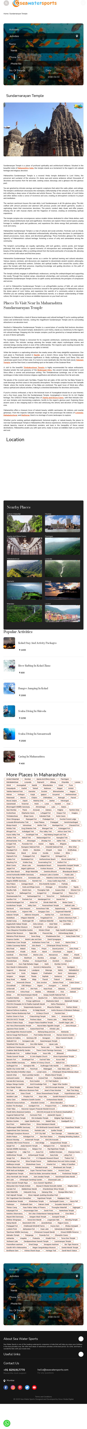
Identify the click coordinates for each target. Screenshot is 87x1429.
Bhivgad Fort (11, 857)
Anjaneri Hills (27, 937)
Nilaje (34, 1004)
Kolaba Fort (10, 884)
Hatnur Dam (11, 1125)
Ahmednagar (40, 832)
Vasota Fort (60, 924)
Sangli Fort (10, 1171)
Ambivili (65, 1011)
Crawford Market (12, 1023)
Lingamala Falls (53, 1245)
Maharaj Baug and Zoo (46, 1057)
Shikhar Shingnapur (13, 1245)
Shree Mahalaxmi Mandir (45, 1149)
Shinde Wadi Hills (50, 927)
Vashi (46, 989)
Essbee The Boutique (14, 1131)
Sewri (8, 1008)
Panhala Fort (27, 924)
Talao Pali (59, 1072)
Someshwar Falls (42, 934)
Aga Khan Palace (65, 946)
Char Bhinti (69, 1239)
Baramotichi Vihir (29, 1248)
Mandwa (37, 875)
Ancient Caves (63, 1196)
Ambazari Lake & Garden (49, 900)
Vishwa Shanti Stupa (32, 1276)
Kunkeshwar (11, 838)
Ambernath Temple (32, 1165)
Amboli (71, 813)
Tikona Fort (73, 918)
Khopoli (49, 875)
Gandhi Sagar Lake (66, 1048)
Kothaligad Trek (28, 857)
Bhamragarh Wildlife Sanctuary (18, 832)
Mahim (60, 995)
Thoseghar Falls (43, 915)
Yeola (59, 992)
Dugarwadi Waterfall (63, 937)
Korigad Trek (11, 869)
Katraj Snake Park (73, 961)
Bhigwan (63, 869)
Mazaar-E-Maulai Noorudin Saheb (49, 1211)
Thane (24, 835)
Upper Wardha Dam (32, 1146)
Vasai (60, 875)
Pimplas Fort (28, 1122)
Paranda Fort (44, 1260)
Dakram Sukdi (43, 1229)
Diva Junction (42, 1008)
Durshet (44, 816)
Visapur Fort (61, 838)
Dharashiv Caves (61, 1260)
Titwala (33, 1001)
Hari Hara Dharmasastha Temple (18, 1051)
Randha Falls (11, 915)
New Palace (11, 909)
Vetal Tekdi (53, 949)
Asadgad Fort (11, 1177)
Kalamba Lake (73, 1159)
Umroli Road (75, 1014)
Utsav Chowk (25, 1118)
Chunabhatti (11, 1011)
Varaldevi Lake (12, 1122)
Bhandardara (48, 810)
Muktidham (10, 943)
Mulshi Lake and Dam (33, 964)
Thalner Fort (69, 1183)
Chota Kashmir (12, 1032)
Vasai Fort (29, 1023)
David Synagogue (54, 964)
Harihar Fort (49, 940)
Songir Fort (10, 1183)
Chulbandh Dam (26, 1229)
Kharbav (26, 986)
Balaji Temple (68, 1044)
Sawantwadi (11, 829)
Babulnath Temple (71, 1026)
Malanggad (47, 1094)
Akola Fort (33, 927)
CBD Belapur (26, 1011)
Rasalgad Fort (11, 875)
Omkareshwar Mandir (55, 1125)
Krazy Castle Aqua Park (56, 906)
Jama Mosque (71, 1051)
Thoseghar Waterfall (59, 1232)
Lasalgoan (35, 995)
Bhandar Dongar (65, 893)
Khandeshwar (11, 986)
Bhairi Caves (11, 890)
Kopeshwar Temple (72, 1152)
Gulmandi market (12, 1103)
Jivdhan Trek (11, 863)
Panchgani (65, 804)
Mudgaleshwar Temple (14, 1199)
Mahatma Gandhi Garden (31, 1125)
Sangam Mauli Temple (37, 1242)
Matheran (47, 813)
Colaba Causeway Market (16, 971)
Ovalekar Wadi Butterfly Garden (18, 1075)
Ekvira (73, 906)
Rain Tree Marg (73, 1115)
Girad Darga (33, 1269)
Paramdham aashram (14, 1269)
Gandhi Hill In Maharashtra (16, 1273)
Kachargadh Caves (57, 1226)
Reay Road (10, 1004)
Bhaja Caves (29, 841)
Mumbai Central (60, 989)
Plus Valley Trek (46, 857)
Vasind (40, 869)
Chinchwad (57, 977)
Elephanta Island (52, 1026)
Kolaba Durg (27, 887)
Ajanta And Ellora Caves (46, 804)
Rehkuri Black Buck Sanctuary (17, 1192)
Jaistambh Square (54, 1140)
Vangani (22, 1001)
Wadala (38, 1017)
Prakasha (36, 1263)
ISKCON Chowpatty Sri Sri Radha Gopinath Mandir (25, 1029)
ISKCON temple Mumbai (54, 1112)
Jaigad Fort (10, 893)
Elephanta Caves (28, 838)
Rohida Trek (11, 853)
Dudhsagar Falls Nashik (50, 1091)
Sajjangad (76, 1232)
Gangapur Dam (44, 937)
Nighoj (51, 869)
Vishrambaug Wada (65, 958)
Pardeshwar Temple (69, 1199)
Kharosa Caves (74, 1177)
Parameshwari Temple (50, 930)
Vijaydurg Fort (11, 887)
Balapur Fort (37, 1174)
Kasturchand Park (37, 1054)
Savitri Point (48, 1236)
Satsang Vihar (47, 1217)
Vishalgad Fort (28, 1162)
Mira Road (10, 974)
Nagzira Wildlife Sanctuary (16, 906)
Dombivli (56, 986)
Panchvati (33, 1094)
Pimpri (44, 974)
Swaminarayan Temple (48, 1066)
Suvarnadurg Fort (44, 887)
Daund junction (58, 974)
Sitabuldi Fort (11, 1066)
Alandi (44, 977)
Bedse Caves (68, 927)
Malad (66, 980)
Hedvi (36, 829)
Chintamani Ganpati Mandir (44, 1257)
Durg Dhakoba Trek (29, 853)
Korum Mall (60, 1085)
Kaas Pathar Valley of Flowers (34, 1232)
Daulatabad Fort (27, 884)
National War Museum (14, 958)
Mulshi (25, 875)
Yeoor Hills (47, 1078)
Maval (23, 878)
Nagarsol (9, 995)
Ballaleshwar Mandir (29, 1214)
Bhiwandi (60, 1078)
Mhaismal (29, 1103)
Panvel (73, 823)
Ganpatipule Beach (44, 890)
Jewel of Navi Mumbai (52, 1115)
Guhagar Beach (27, 909)
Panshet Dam (60, 1038)
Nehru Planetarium (58, 1029)
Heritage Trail (51, 1276)
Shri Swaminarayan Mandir (27, 1020)
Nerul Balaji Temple (13, 1112)
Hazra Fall (74, 1226)
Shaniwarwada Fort (13, 921)
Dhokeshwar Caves (33, 1189)
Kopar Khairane (12, 983)
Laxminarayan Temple (62, 1266)
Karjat (32, 820)
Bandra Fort (42, 1023)
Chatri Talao (11, 1134)
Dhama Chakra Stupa (14, 1048)
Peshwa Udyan (35, 1044)
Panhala (65, 909)
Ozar (68, 829)
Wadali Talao (50, 1146)
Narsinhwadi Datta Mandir (65, 1202)
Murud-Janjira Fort (68, 884)
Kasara (65, 983)
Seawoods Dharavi (24, 1008)
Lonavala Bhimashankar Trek (17, 847)
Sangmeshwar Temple (58, 1168)
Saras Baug (35, 961)
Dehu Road (74, 974)
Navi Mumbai (11, 835)
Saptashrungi (60, 934)
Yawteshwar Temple (66, 1236)
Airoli (22, 1014)
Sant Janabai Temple (42, 1202)
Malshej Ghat (38, 826)
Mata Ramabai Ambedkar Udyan (18, 1097)
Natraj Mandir (11, 1248)
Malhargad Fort (25, 918)
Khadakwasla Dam (53, 961)
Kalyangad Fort (12, 1236)
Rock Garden (35, 1106)
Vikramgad (65, 826)
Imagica (75, 838)
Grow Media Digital (66, 1424)
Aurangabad (21, 810)
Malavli (22, 974)
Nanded (58, 829)
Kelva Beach (72, 1075)
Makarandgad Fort (44, 863)
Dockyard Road (41, 986)
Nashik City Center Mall (15, 1094)
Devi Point (10, 1149)
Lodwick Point (11, 1254)
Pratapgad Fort (12, 1251)
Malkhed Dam (25, 1149)
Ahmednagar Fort (13, 1186)
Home (6, 14)
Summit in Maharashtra (42, 992)
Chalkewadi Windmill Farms (34, 1251)
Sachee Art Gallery (13, 1063)
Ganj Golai (54, 1180)
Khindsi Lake (54, 1054)
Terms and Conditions (43, 1422)
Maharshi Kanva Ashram (15, 1128)
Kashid (24, 813)
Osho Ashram (38, 949)
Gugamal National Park (15, 1140)
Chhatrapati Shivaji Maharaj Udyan (65, 1097)
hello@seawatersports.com (52, 1395)
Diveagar (49, 912)
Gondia (45, 878)
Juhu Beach (36, 971)
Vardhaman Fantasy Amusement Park (20, 1072)
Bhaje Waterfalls (32, 897)
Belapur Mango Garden (15, 1109)
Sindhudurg (72, 875)
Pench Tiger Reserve (14, 903)
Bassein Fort (11, 1085)
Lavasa (77, 807)
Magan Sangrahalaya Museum (44, 1273)
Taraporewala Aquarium (32, 1032)
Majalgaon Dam (63, 1223)
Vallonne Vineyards (32, 940)
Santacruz (58, 1001)
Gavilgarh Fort (34, 1131)
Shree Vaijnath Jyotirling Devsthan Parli (43, 1220)
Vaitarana (61, 1014)
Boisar (8, 1020)
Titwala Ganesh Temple (15, 1081)
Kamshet (32, 816)
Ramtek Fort (37, 906)
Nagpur (72, 816)
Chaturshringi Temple (38, 1041)
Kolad (61, 810)
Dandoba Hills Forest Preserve (18, 1168)
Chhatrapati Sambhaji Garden (31, 1205)
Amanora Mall (67, 1041)
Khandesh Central (37, 1128)
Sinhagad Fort (61, 881)
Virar (62, 1017)
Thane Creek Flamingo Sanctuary (49, 1075)
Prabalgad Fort (48, 844)
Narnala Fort (65, 1171)
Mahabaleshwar (12, 807)
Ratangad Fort (31, 844)
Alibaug (53, 807)
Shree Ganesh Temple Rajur (17, 1208)
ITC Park (9, 1115)
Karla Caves (60, 841)
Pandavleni (75, 934)
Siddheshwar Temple (14, 1180)
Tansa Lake (45, 1072)
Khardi (76, 980)
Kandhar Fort (11, 924)
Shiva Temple (75, 1112)
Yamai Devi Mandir (34, 1245)
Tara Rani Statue (46, 1162)
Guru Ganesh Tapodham (43, 1208)
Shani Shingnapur (13, 844)
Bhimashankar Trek (13, 866)
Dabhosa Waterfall (46, 946)
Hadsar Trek (76, 866)
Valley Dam (32, 930)
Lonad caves (42, 1097)
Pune (71, 810)
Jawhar (52, 826)
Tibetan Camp (11, 1232)
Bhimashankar (58, 816)
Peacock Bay (47, 958)
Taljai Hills (33, 958)
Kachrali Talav (45, 1085)
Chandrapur (10, 878)
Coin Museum (65, 940)
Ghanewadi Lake (54, 1205)
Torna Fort (50, 921)
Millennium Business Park (29, 1115)
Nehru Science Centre (61, 1023)
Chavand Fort (74, 850)
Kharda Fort (51, 1189)
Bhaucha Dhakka (53, 1032)
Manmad (22, 995)
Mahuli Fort (60, 1088)
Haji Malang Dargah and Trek (55, 860)
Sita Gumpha (11, 937)
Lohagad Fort (46, 838)
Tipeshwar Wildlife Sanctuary (17, 1257)
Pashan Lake (52, 952)
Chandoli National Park (54, 872)
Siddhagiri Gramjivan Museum (17, 1159)
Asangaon (52, 1011)
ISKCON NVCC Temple (15, 1044)
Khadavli (76, 983)
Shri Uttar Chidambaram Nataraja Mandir (44, 1239)
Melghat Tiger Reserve (62, 1143)
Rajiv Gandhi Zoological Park (67, 955)
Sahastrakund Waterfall (63, 1254)
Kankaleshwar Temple (14, 1226)
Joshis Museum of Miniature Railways (65, 1035)
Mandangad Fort (44, 924)
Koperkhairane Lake (72, 1118)
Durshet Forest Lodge (68, 844)
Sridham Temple (68, 1131)
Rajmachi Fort (11, 881)
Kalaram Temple (12, 940)
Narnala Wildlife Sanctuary (16, 1174)
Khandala (65, 807)
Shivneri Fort (75, 915)
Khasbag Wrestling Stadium (68, 1162)
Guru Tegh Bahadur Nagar (29, 989)
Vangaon (9, 1001)
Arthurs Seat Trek (64, 857)
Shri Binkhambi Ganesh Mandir (48, 1152)
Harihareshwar (71, 820)
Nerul (60, 998)
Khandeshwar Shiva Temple (53, 1214)
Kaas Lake (45, 1254)
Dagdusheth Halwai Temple (16, 949)
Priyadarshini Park (13, 1026)
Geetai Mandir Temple (70, 1273)
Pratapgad (54, 847)
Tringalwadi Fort (46, 943)
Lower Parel (11, 998)
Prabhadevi (48, 998)
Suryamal (55, 820)
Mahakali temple (41, 1192)
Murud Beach (11, 912)
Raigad (59, 813)
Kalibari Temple (31, 1078)
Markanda (65, 1057)
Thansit (45, 1004)
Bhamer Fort (25, 1183)
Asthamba (10, 1263)
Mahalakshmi (74, 995)
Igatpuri (43, 820)
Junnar (34, 878)
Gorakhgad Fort (28, 1085)
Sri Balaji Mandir (39, 1035)
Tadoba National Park (14, 816)
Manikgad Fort (57, 850)
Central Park (43, 1103)
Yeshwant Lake (12, 1266)
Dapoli (25, 826)
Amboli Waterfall (12, 804)
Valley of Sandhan (68, 1189)
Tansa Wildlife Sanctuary (15, 1088)
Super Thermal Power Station (41, 1196)
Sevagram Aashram (51, 1269)
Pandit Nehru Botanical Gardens (18, 1137)
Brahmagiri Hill (28, 946)
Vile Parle (33, 1014)
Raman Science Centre (65, 1060)
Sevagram (46, 1063)
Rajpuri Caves (63, 1248)
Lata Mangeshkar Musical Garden (19, 1057)
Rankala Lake (40, 1155)
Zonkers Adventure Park (67, 943)
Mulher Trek (41, 850)
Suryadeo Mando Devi (63, 1229)
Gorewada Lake (34, 903)
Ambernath (10, 1014)
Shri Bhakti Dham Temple (16, 1143)
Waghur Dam (73, 1211)
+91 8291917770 (14, 1395)
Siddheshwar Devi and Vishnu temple (61, 1186)
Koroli (57, 967)
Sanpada (71, 1001)
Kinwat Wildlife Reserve (70, 1257)
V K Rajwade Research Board (47, 1183)
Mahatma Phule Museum (15, 961)
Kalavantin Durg (30, 1217)
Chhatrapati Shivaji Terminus (57, 971)
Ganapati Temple (58, 1242)
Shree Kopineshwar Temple (63, 1081)
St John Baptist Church (38, 1081)
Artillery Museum (70, 1091)
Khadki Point (50, 1263)
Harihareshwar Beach (47, 884)
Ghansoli (68, 986)
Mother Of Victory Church (40, 1088)
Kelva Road (25, 1017)
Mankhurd (28, 983)
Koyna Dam (55, 1251)
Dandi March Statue (69, 1276)
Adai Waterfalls (12, 1217)
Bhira (68, 878)
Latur (53, 832)
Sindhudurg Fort (66, 921)
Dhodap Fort (46, 866)
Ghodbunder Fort (12, 1078)
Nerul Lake (10, 1118)
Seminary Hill (31, 1063)
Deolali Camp (11, 946)
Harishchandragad (71, 847)
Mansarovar (53, 980)
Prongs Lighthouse (33, 1026)
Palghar (60, 835)
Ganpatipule (11, 813)
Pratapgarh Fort (29, 881)
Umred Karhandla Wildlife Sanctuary (20, 900)
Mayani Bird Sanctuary (15, 1242)
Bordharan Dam (12, 1276)
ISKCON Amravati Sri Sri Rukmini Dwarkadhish (54, 1137)
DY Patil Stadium (52, 1106)
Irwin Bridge (39, 1168)
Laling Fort (68, 1180)
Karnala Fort (11, 1214)
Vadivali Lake (70, 930)
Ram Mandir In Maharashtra (17, 992)
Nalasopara (72, 998)
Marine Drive (70, 967)
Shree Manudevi (56, 1128)
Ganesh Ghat (11, 1100)
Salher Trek (61, 866)
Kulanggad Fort (64, 853)
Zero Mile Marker (36, 1069)
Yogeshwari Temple (44, 1223)
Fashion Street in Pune (15, 1041)
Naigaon (34, 998)
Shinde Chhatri (44, 955)
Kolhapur (21, 820)
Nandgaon (71, 992)
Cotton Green (74, 1008)
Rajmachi (40, 807)
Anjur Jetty (43, 1122)
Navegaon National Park (30, 872)
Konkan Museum (47, 893)
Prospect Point (50, 1131)
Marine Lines (38, 980)
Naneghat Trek (62, 863)
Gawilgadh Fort (67, 1146)
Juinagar (53, 983)
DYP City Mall (40, 1159)
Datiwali (73, 1017)
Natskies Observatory (14, 1239)
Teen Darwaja (56, 1159)
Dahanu (49, 835)
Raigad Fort (45, 881)
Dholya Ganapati (71, 1251)
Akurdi (33, 977)
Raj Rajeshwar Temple (56, 1174)
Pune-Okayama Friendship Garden (19, 955)
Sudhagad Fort (12, 1091)
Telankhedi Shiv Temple (15, 1069)
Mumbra (41, 983)
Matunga (48, 995)
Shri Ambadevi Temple (39, 1143)
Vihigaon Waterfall (27, 943)
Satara (63, 832)
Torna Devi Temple (68, 1263)
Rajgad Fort (10, 872)
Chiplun (34, 823)
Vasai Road (47, 1014)
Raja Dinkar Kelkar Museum (17, 952)
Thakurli (57, 1004)
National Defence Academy (16, 1035)
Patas (33, 974)
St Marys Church (42, 1038)
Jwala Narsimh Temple (29, 1171)
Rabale (23, 1004)
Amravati (36, 835)
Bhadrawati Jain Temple (62, 1192)
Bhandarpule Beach (70, 897)
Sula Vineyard (25, 934)
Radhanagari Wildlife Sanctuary (18, 1152)
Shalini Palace (11, 1162)
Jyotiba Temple (56, 1155)
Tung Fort (10, 918)
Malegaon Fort (49, 1171)
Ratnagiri (61, 823)
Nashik (34, 810)
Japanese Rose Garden (15, 1054)
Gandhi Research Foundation (64, 1122)
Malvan (9, 820)
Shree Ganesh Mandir (64, 1063)
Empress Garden (12, 964)
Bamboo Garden (12, 1146)
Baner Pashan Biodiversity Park (18, 1038)
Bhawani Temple (33, 1112)
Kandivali (9, 980)
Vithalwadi (50, 1017)
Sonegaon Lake (28, 1066)
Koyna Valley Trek (13, 860)
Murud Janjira (11, 826)
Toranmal (25, 829)
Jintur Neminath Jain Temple (17, 1202)
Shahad (68, 1004)
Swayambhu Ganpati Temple (68, 890)
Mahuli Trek (26, 863)
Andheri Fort (62, 887)
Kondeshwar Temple (14, 930)
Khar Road (23, 980)
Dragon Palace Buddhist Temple (41, 1048)
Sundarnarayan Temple (18, 14)
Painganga (29, 1260)
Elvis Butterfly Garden (47, 909)
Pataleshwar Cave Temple (16, 967)
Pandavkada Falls (60, 1103)
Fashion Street (71, 1032)
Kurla (23, 998)
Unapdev (23, 1263)
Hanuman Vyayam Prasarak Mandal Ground (38, 1134)
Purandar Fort (27, 869)
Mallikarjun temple (13, 1189)
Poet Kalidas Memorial (42, 1060)
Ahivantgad (31, 866)
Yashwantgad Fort (34, 921)
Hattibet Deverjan (55, 1177)
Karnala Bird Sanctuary (15, 1106)
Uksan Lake (26, 890)
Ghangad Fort (57, 918)
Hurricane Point (36, 1140)
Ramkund (10, 934)
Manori (23, 823)
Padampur (10, 1229)
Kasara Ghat (60, 915)
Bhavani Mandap (12, 1165)
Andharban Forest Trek (40, 967)
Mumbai (28, 804)
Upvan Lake (53, 1069)
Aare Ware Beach (13, 897)
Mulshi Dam (26, 915)
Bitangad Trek (47, 853)
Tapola (75, 912)
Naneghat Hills (29, 1091)
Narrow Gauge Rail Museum (17, 1060)
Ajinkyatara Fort (29, 1254)
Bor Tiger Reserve (71, 1269)
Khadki (22, 977)
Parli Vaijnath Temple (14, 1220)
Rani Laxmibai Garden (30, 1100)
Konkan (57, 878)
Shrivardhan (63, 912)
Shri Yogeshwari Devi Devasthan (18, 1223)
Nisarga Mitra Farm (65, 1217)
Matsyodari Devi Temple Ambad (18, 1211)
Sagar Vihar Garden (60, 1109)
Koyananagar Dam (31, 1236)
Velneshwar (27, 850)
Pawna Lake (52, 1044)
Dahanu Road (58, 1008)
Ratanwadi (10, 823)
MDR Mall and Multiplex (15, 1196)
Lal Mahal (67, 949)
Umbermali (10, 1017)
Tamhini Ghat (74, 835)
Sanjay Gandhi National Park (54, 1020)
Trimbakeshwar (12, 841)
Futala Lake (69, 900)
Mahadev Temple (12, 1260)
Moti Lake (10, 1205)
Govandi (9, 989)
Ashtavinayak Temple (36, 1180)
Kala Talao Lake (64, 1094)
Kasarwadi (10, 977)
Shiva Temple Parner (33, 1186)
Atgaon (40, 1011)
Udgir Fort (26, 1177)
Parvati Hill (37, 952)
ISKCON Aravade (51, 1165)
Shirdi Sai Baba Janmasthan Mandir (42, 1199)
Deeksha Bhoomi (50, 897)
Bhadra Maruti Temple (53, 1100)
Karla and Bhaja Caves (31, 912)
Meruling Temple (71, 1245)
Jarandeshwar (46, 1248)
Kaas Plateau (39, 847)
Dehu (54, 1041)
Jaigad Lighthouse (28, 893)
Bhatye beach (11, 850)
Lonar (47, 829)
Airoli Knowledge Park (38, 1109)
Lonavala (27, 807)
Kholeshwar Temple (36, 1226)
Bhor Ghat (72, 872)
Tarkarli (35, 813)
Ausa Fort (39, 1177)
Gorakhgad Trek (32, 860)
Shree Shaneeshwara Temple (47, 1118)
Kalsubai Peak (44, 841)
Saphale (45, 1001)
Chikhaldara (47, 823)
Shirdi (8, 810)
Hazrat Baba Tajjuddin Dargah (48, 1051)
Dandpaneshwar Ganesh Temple (36, 1266)
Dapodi (69, 977)
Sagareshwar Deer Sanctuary (17, 1155)
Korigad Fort (41, 918)
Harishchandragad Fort (15, 927)
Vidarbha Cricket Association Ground (60, 903)
